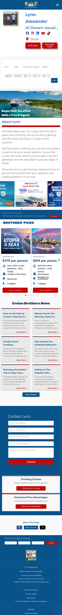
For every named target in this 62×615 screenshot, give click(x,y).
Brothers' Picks (31, 613)
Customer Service (31, 590)
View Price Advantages (31, 506)
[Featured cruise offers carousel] (31, 260)
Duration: (45, 67)
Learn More (54, 216)
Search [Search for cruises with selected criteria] (54, 80)
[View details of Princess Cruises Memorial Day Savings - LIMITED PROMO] (31, 206)
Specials (31, 609)
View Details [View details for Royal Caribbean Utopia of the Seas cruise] (15, 290)
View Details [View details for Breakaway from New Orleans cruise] (45, 290)
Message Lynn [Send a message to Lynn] (49, 45)
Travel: (7, 67)
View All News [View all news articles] (31, 395)
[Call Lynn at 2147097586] (32, 45)
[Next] (58, 194)
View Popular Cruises (31, 488)
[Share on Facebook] (19, 527)
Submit (31, 461)
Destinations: (26, 67)
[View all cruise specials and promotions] (31, 214)
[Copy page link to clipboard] (31, 527)
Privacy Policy (31, 594)
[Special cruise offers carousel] (31, 194)
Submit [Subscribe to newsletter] (51, 543)
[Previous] (3, 194)
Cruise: (16, 67)
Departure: (36, 67)
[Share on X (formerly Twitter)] (42, 527)
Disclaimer (31, 598)
